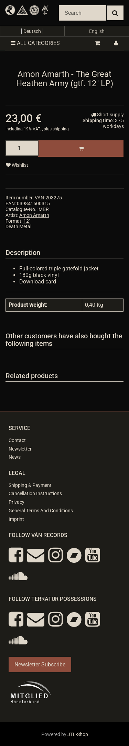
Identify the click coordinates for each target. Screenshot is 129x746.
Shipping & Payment (30, 485)
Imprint (16, 519)
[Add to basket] (80, 148)
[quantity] (22, 148)
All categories (35, 43)
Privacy (16, 502)
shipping (61, 129)
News (15, 457)
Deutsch (32, 31)
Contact (17, 440)
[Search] (82, 13)
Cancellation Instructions (35, 493)
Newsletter (20, 449)
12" (26, 221)
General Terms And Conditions (41, 510)
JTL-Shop (77, 734)
